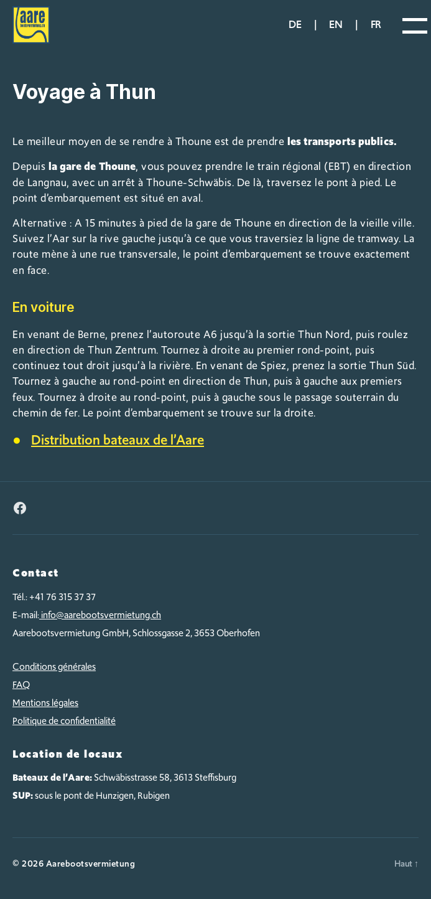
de (295, 24)
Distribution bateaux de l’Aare (117, 440)
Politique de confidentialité (64, 721)
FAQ (21, 685)
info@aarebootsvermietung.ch (100, 615)
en (335, 24)
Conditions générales (54, 667)
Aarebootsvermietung (91, 863)
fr (376, 24)
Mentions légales (45, 703)
